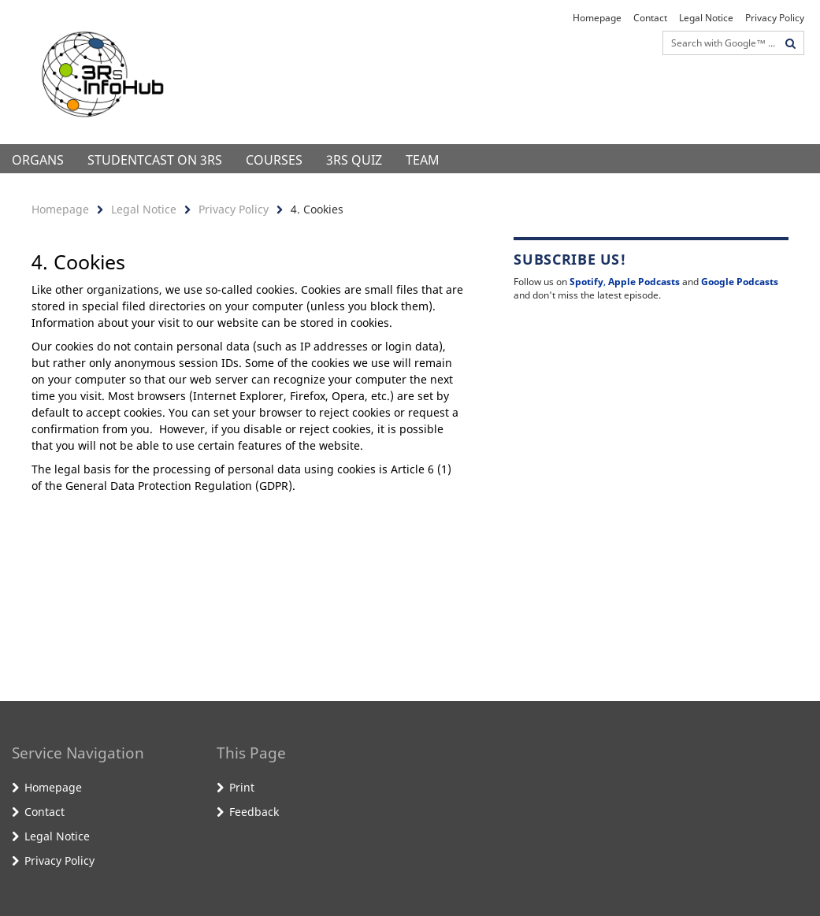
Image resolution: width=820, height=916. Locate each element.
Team (423, 160)
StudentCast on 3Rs (154, 160)
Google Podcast (737, 281)
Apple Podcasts (644, 281)
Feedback (254, 811)
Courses (274, 160)
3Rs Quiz (354, 160)
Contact (650, 17)
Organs (38, 160)
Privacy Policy (774, 17)
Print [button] (241, 787)
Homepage (597, 17)
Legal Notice (706, 17)
